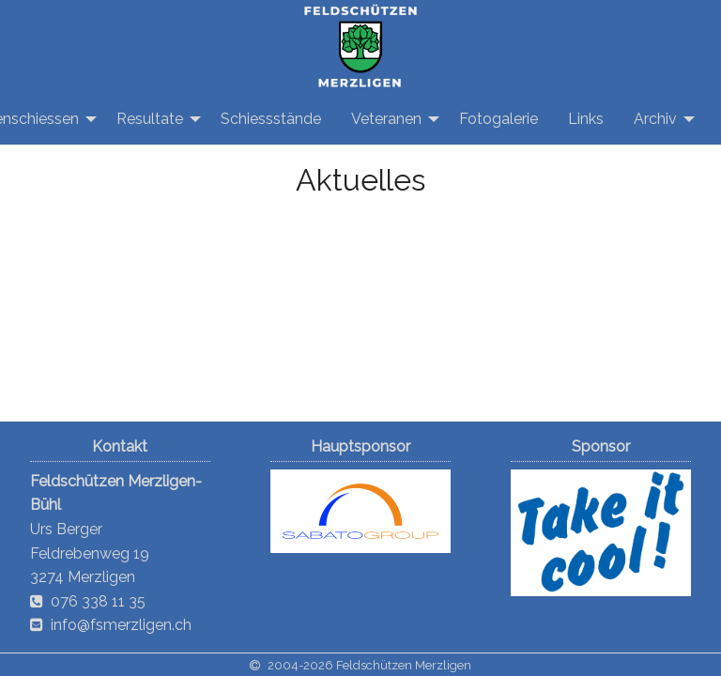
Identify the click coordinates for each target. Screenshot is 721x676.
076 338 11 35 (98, 601)
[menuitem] (153, 119)
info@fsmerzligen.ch (121, 625)
